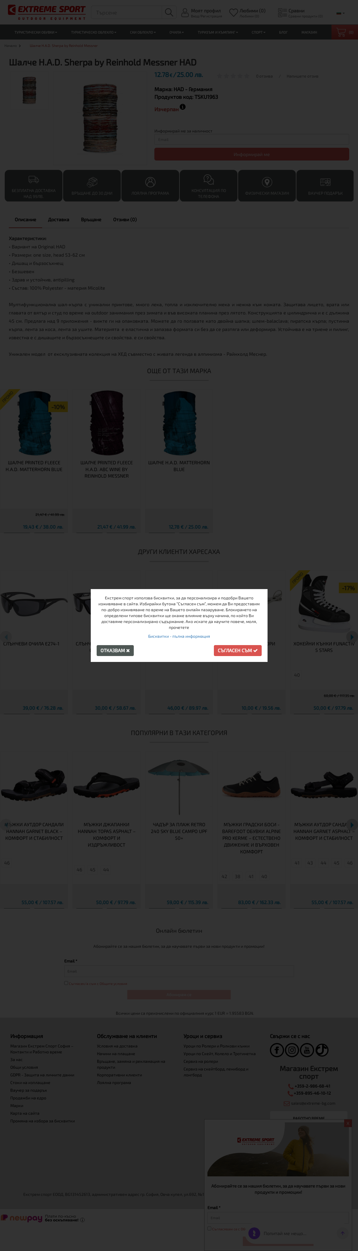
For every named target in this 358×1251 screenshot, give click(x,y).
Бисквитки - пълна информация (179, 636)
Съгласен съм (238, 650)
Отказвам (115, 650)
